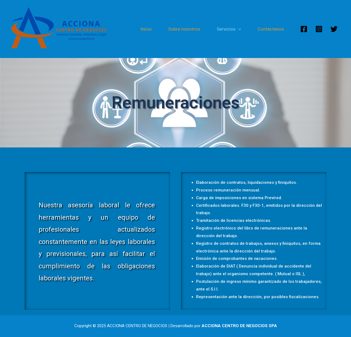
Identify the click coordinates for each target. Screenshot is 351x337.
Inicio (146, 29)
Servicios (229, 29)
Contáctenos (270, 29)
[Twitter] (334, 29)
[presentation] (238, 29)
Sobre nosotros (184, 29)
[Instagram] (319, 29)
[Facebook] (304, 29)
